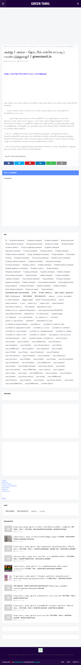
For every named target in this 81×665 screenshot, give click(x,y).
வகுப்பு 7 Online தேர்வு (29, 369)
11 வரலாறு (8, 258)
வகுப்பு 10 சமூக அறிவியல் (41, 345)
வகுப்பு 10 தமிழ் (56, 345)
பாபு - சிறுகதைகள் (10, 317)
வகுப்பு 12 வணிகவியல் (12, 362)
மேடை (24, 338)
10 (6, 240)
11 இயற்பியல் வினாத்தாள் (12, 251)
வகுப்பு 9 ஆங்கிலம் (25, 380)
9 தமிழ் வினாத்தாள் (47, 289)
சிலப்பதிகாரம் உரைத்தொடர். (13, 306)
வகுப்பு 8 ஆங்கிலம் (66, 373)
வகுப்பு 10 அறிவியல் (55, 341)
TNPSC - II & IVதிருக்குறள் (12, 296)
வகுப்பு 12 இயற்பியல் (59, 355)
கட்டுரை (22, 303)
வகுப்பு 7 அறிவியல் (44, 369)
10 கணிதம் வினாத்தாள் (51, 240)
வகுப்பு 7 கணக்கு (10, 373)
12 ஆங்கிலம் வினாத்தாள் (35, 261)
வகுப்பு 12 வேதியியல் (29, 355)
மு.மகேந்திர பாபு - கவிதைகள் (60, 327)
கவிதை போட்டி (32, 303)
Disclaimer (5, 488)
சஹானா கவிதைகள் (57, 303)
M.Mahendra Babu (10, 61)
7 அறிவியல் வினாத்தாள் (62, 275)
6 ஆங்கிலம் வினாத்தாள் (47, 272)
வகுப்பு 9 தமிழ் (68, 380)
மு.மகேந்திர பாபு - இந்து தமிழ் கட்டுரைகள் (17, 327)
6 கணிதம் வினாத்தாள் (63, 272)
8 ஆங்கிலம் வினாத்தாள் (12, 282)
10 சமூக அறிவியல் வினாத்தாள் (14, 244)
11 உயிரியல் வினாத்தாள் (30, 251)
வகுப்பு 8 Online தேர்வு (36, 373)
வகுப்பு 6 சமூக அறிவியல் (45, 366)
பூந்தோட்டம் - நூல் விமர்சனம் (14, 320)
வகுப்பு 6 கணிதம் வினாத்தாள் (27, 366)
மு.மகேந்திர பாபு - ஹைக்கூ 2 (37, 334)
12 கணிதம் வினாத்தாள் (44, 265)
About (68, 662)
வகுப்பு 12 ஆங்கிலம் (44, 355)
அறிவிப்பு (51, 296)
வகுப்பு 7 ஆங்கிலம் (58, 369)
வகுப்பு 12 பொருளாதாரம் (65, 359)
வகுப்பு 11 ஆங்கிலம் (28, 348)
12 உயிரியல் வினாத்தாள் (12, 265)
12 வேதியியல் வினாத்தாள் (13, 272)
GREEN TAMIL (40, 4)
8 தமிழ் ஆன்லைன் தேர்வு (66, 282)
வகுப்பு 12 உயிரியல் (11, 359)
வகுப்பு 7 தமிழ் (22, 373)
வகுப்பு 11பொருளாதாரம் (12, 355)
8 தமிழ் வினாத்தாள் (11, 286)
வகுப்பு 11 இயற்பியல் (43, 348)
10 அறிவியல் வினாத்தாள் (17, 240)
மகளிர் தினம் (30, 320)
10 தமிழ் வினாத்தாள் (68, 244)
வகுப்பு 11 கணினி (10, 352)
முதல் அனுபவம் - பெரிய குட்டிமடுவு (60, 334)
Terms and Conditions (9, 486)
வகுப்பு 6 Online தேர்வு (43, 362)
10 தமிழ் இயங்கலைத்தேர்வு (34, 244)
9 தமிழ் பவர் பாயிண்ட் (32, 289)
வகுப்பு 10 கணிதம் (25, 345)
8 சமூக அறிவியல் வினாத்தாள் (47, 282)
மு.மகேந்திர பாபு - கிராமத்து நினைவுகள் (41, 331)
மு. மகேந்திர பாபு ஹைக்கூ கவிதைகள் (16, 324)
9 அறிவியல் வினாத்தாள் (27, 286)
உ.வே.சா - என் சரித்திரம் (64, 296)
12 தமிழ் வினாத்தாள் (52, 268)
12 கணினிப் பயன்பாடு (37, 268)
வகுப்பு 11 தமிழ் (23, 352)
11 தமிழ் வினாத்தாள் (57, 254)
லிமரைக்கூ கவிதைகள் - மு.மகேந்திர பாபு (41, 338)
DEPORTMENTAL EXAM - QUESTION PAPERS (17, 293)
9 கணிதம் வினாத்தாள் (60, 286)
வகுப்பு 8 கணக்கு (10, 376)
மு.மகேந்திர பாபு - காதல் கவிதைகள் (16, 331)
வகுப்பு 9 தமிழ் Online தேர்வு (13, 383)
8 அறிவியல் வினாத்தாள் (63, 279)
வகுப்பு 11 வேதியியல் (53, 352)
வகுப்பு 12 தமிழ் (10, 341)
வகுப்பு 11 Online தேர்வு (12, 348)
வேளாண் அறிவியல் (47, 383)
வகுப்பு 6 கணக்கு (10, 366)
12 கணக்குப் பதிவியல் (28, 265)
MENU (4, 498)
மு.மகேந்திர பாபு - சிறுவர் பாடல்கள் (15, 334)
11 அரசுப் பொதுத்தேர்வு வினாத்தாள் (31, 247)
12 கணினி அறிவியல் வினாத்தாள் (63, 265)
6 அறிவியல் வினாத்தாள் (31, 272)
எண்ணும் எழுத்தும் (27, 300)
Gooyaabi (37, 662)
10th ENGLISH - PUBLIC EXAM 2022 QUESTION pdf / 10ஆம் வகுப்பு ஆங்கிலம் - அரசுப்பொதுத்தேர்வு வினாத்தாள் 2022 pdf (41, 587)
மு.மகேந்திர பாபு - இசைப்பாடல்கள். (53, 324)
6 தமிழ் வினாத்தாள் (31, 275)
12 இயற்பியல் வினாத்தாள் (53, 261)
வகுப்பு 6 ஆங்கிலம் (59, 362)
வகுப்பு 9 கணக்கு (39, 380)
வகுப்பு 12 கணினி (38, 359)
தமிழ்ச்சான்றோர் (29, 313)
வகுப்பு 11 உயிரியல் (61, 338)
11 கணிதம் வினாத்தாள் (62, 251)
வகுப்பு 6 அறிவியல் (23, 341)
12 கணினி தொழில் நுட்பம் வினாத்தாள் (16, 268)
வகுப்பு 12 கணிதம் (25, 359)
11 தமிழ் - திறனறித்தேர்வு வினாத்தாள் (38, 254)
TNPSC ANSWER (27, 296)
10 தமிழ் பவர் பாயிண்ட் (52, 244)
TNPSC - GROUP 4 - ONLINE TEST (64, 293)
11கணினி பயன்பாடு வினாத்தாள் (60, 258)
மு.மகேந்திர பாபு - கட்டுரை (41, 327)
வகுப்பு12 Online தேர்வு (31, 383)
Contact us (5, 491)
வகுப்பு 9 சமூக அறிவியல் (54, 380)
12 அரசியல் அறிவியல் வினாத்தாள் (15, 261)
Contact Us (76, 662)
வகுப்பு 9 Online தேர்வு (54, 376)
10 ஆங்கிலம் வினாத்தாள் (34, 240)
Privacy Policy (6, 484)
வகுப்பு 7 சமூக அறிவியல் (12, 369)
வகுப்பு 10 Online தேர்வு (39, 341)
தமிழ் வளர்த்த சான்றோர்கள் (13, 313)
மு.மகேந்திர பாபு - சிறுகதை (64, 331)
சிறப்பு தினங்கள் (29, 306)
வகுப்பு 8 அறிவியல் (51, 373)
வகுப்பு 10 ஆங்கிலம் (11, 345)
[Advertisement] (40, 26)
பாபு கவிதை (53, 317)
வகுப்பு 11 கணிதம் (57, 348)
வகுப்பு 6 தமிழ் (60, 366)
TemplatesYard (18, 662)
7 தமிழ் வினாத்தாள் (48, 279)
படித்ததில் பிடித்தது (56, 313)
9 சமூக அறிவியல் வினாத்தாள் (14, 289)
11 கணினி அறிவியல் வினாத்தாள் (15, 254)
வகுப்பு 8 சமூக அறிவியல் (25, 376)
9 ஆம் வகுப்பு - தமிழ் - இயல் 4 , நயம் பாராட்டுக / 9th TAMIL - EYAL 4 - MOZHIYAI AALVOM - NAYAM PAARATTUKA (43, 616)
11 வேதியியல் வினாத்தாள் (21, 258)
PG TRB (34, 293)
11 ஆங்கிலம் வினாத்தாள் (52, 247)
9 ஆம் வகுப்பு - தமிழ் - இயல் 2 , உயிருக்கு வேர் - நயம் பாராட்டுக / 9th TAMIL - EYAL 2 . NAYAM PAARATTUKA (45, 597)
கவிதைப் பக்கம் (44, 303)
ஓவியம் (61, 300)
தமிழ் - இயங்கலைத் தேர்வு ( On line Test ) (50, 310)
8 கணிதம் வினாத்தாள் (28, 282)
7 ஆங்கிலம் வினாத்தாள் (12, 279)
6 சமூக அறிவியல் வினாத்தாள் (14, 275)
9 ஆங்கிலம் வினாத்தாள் (44, 286)
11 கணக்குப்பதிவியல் (46, 251)
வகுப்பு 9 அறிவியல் (11, 380)
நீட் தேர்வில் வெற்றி (42, 313)
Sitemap (5, 482)
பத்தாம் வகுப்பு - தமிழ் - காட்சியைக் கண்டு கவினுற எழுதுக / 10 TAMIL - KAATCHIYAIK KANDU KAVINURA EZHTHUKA (44, 538)
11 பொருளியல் (70, 254)
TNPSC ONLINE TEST (40, 296)
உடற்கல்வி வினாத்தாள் (12, 300)
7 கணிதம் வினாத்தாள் (46, 275)
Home (5, 46)
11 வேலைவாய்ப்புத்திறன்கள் (40, 258)
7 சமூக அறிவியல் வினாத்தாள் (31, 279)
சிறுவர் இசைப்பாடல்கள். (44, 306)
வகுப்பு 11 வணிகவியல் (37, 352)
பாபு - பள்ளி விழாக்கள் (25, 317)
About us (5, 489)
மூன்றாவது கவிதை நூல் (12, 338)
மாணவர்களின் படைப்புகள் (44, 320)
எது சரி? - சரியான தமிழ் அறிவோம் (18, 46)
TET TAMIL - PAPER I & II (45, 293)
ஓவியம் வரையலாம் (11, 303)
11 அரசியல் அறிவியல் (11, 247)
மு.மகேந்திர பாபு (35, 324)
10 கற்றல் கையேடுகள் (67, 240)
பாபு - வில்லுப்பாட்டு (41, 317)
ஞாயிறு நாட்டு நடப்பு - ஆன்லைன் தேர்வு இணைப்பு (20, 310)
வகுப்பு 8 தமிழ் (40, 376)
